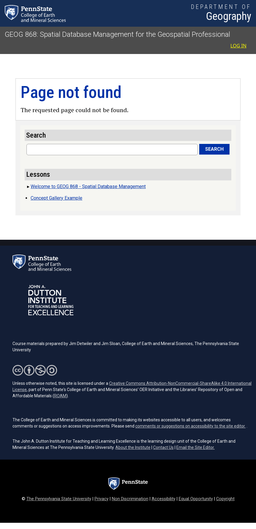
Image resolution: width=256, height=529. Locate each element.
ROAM (60, 395)
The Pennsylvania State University (58, 498)
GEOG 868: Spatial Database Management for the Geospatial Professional (117, 34)
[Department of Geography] (221, 13)
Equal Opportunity (196, 498)
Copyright (225, 498)
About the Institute (132, 447)
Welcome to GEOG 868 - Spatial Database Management (88, 186)
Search (214, 149)
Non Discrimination (130, 498)
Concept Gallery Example (56, 198)
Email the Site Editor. (195, 447)
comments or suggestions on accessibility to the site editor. (190, 426)
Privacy (102, 498)
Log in (238, 45)
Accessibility (163, 498)
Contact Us (163, 447)
